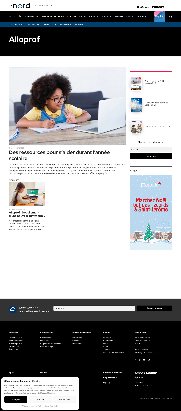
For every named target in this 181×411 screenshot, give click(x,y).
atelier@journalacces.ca (145, 352)
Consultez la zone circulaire (157, 126)
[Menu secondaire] (170, 7)
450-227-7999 (141, 349)
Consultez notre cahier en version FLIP (156, 103)
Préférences (64, 399)
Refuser (40, 399)
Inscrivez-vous (151, 156)
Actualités (14, 180)
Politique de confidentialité (48, 406)
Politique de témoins (29, 406)
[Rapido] (159, 16)
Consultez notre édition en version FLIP (157, 82)
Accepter (16, 399)
